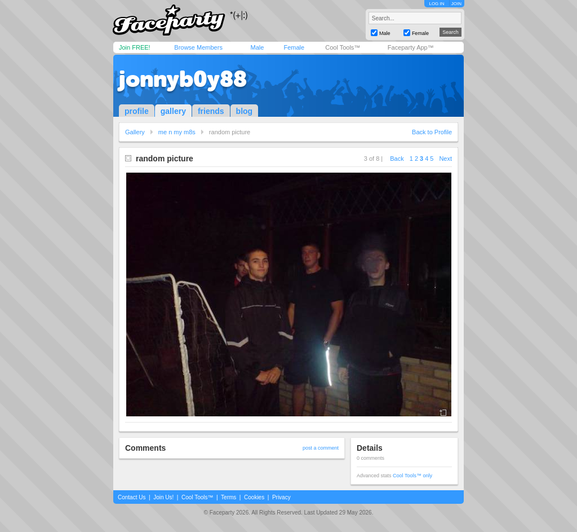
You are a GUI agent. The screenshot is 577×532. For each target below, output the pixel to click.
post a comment (321, 448)
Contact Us (131, 497)
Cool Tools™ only (412, 475)
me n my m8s (177, 132)
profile (137, 111)
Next (445, 158)
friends (211, 111)
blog (244, 111)
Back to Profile (432, 132)
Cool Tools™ (342, 47)
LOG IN (436, 3)
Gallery (135, 132)
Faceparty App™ (411, 47)
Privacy (281, 497)
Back (396, 158)
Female (293, 47)
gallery (173, 111)
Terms (228, 497)
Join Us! (163, 497)
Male (257, 47)
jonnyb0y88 (183, 79)
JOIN (456, 3)
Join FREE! (134, 47)
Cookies (254, 497)
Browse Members (198, 47)
